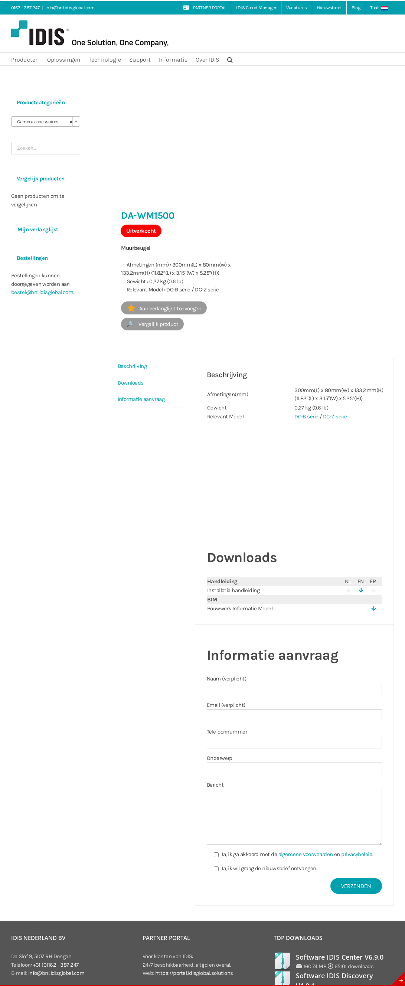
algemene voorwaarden (305, 854)
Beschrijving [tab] (132, 366)
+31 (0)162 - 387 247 (56, 964)
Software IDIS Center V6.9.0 (339, 957)
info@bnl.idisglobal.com (69, 7)
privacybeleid (356, 854)
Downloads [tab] (131, 382)
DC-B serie (306, 416)
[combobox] (45, 121)
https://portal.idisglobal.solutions (194, 973)
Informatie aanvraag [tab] (141, 399)
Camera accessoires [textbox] (43, 122)
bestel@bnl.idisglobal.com (42, 292)
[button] (230, 59)
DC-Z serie (335, 416)
